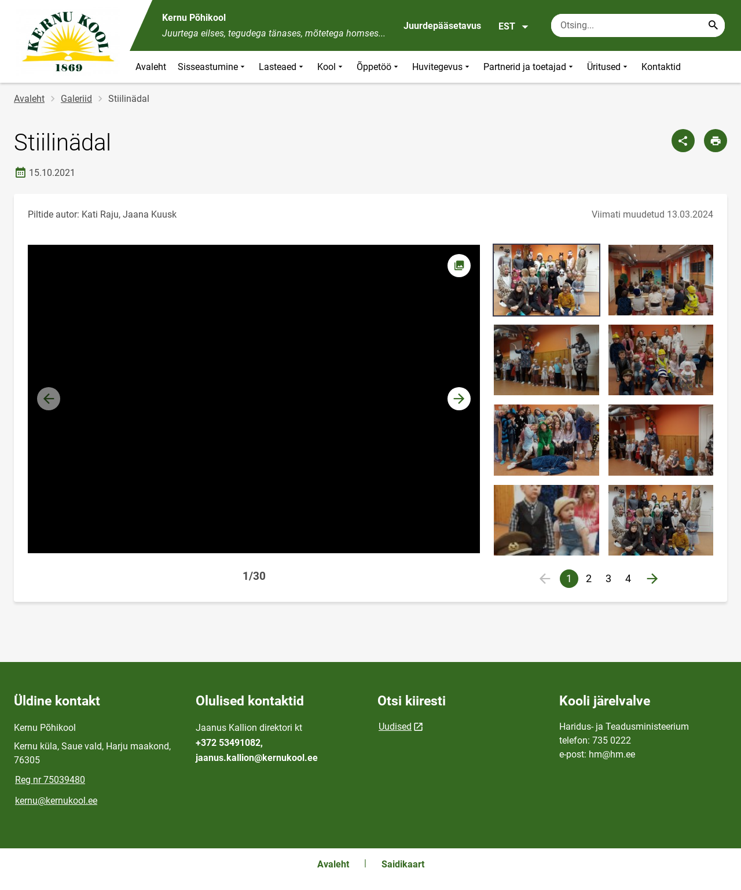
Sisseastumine (212, 66)
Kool (331, 66)
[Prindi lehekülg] (715, 140)
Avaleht (150, 66)
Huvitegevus (442, 66)
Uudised (395, 726)
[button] (459, 398)
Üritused (608, 66)
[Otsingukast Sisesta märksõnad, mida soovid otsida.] (638, 25)
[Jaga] (683, 140)
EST (513, 27)
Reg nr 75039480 (50, 779)
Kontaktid (661, 66)
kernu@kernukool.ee (56, 800)
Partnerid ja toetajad (529, 66)
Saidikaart (402, 864)
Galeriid (76, 98)
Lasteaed (282, 66)
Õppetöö (379, 66)
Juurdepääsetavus (442, 25)
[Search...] (713, 25)
